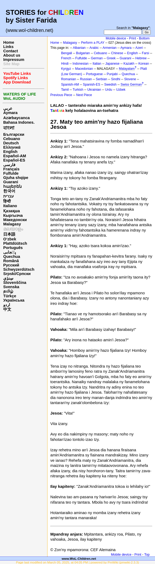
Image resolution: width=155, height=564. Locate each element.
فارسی (9, 165)
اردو (6, 305)
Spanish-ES (91, 84)
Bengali (66, 53)
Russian (86, 79)
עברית (8, 196)
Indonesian (81, 63)
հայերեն (12, 186)
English (10, 151)
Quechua (11, 256)
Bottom (144, 38)
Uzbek (120, 89)
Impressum (13, 59)
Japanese (112, 63)
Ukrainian (94, 89)
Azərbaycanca (16, 118)
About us (11, 55)
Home (8, 42)
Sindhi (115, 79)
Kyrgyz (66, 69)
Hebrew (141, 58)
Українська (13, 300)
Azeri (139, 48)
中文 (7, 309)
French (66, 58)
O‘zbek (9, 239)
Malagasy (12, 224)
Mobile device (116, 38)
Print (132, 38)
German (97, 58)
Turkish (78, 89)
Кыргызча (13, 215)
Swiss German (131, 84)
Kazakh (129, 63)
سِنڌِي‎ (8, 278)
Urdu (108, 89)
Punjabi (112, 74)
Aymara (10, 113)
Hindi (65, 63)
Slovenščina (14, 282)
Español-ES (14, 160)
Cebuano (11, 139)
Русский (11, 265)
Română (11, 261)
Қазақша (11, 211)
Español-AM (14, 156)
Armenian (110, 48)
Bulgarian (83, 53)
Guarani (10, 182)
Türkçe (9, 296)
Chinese (117, 53)
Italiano (10, 206)
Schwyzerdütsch (18, 269)
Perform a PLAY (92, 43)
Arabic (93, 48)
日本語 (9, 234)
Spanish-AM (70, 84)
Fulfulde (11, 173)
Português (13, 248)
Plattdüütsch (15, 243)
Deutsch (11, 143)
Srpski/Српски (17, 274)
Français (11, 169)
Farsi (145, 53)
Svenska (11, 287)
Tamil (65, 89)
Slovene (130, 79)
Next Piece (84, 95)
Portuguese (94, 74)
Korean (143, 63)
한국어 (9, 191)
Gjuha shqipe (15, 177)
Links (8, 47)
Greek (111, 58)
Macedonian (84, 69)
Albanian (79, 48)
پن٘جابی (9, 252)
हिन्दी (7, 201)
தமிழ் (8, 291)
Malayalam (127, 69)
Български (13, 134)
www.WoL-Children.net (79, 558)
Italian (97, 63)
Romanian (68, 79)
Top (147, 554)
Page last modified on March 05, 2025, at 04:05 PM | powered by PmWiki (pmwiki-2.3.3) (77, 562)
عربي (7, 108)
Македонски (15, 220)
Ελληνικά (11, 147)
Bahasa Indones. (18, 122)
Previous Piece (61, 95)
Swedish (110, 84)
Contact (10, 51)
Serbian (101, 79)
